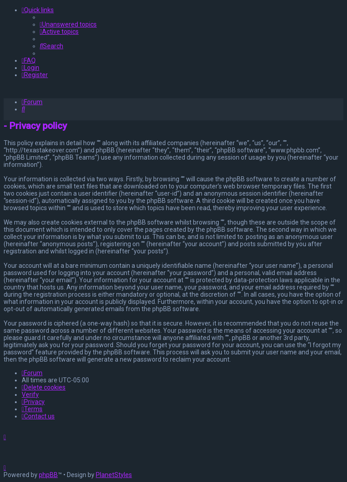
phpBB (48, 474)
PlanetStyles (114, 474)
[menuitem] (68, 24)
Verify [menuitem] (30, 394)
